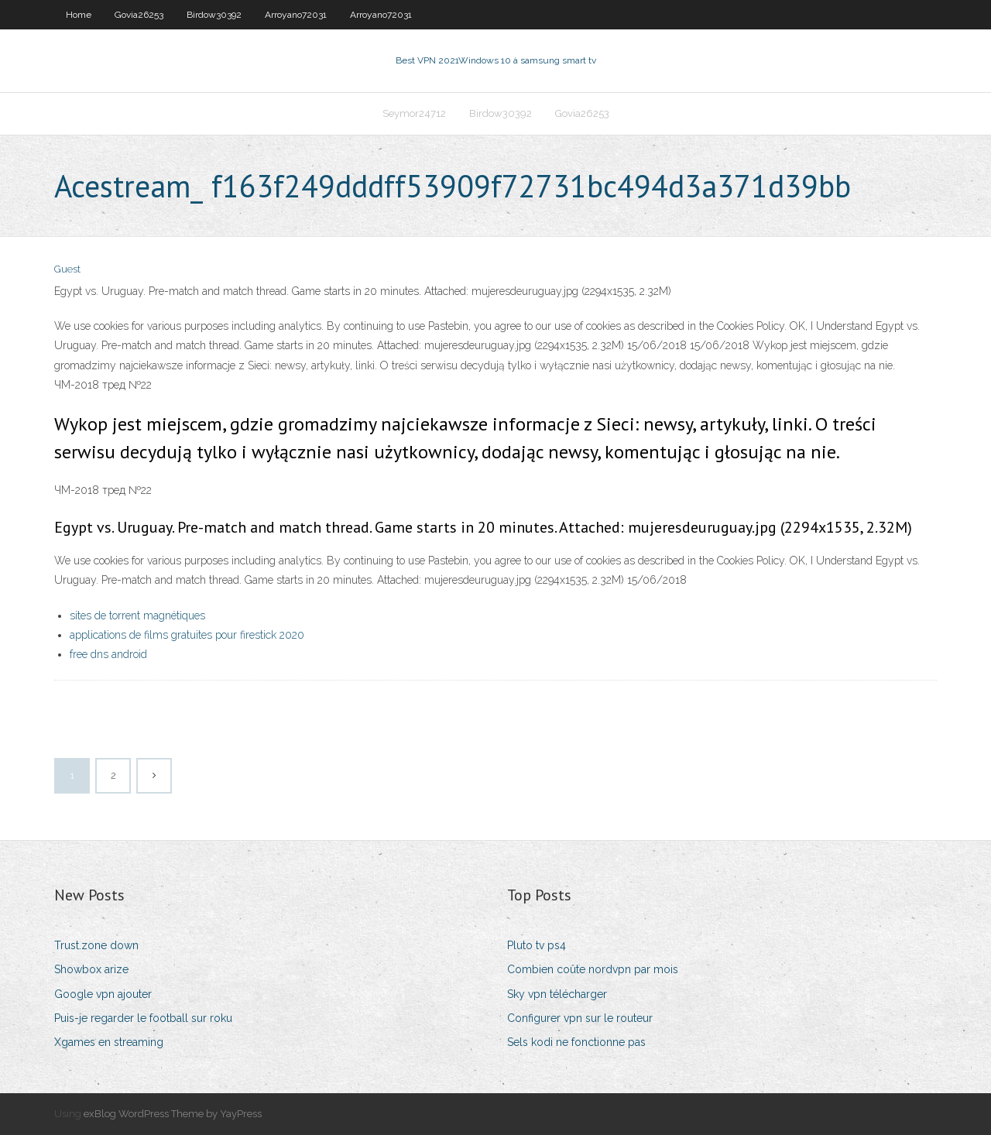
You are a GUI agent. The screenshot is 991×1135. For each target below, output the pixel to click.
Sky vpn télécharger (557, 994)
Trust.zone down (96, 945)
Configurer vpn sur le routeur (580, 1018)
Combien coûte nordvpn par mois (592, 969)
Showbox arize (91, 969)
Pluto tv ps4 (536, 945)
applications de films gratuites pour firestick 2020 (187, 635)
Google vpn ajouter (103, 994)
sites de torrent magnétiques (137, 615)
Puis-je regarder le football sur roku (143, 1018)
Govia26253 (139, 14)
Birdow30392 (214, 14)
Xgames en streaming (108, 1042)
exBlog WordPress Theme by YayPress (173, 1114)
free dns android (108, 654)
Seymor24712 (414, 113)
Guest (67, 269)
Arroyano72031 (296, 14)
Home (78, 14)
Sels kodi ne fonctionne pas (576, 1042)
